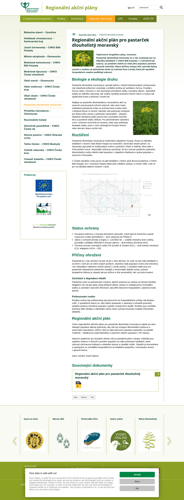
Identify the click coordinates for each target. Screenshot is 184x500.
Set (137, 488)
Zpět (75, 397)
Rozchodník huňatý (35, 120)
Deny (137, 481)
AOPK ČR (148, 19)
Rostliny (61, 19)
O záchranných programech (37, 19)
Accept (137, 474)
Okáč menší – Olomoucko (39, 80)
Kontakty (133, 19)
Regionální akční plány (100, 19)
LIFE (120, 19)
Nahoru (84, 397)
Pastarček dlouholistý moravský (111, 35)
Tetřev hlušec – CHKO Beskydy (42, 144)
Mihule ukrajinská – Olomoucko (42, 56)
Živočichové (77, 19)
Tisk (92, 397)
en (133, 8)
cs (129, 8)
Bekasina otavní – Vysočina (40, 32)
